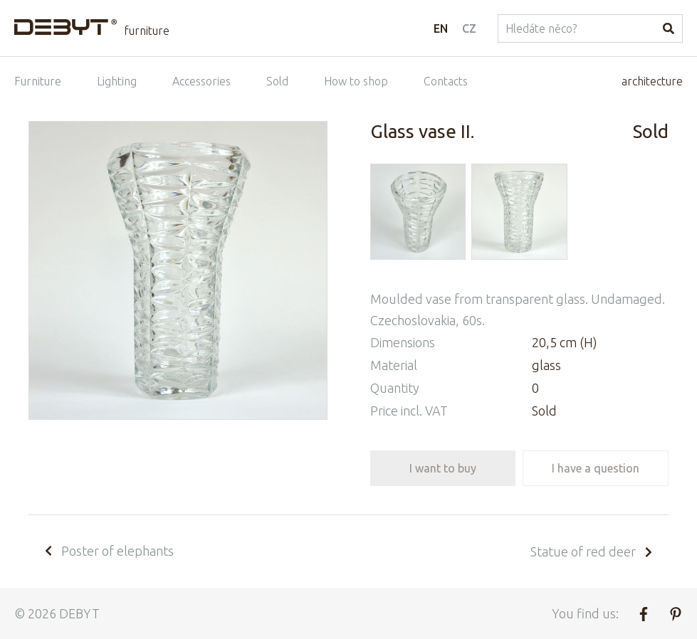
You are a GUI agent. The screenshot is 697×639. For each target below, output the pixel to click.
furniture (146, 30)
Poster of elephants (108, 551)
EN (441, 28)
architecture (652, 81)
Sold (277, 81)
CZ (469, 28)
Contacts (446, 81)
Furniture (37, 81)
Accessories (201, 81)
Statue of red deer (592, 551)
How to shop (356, 81)
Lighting (117, 81)
